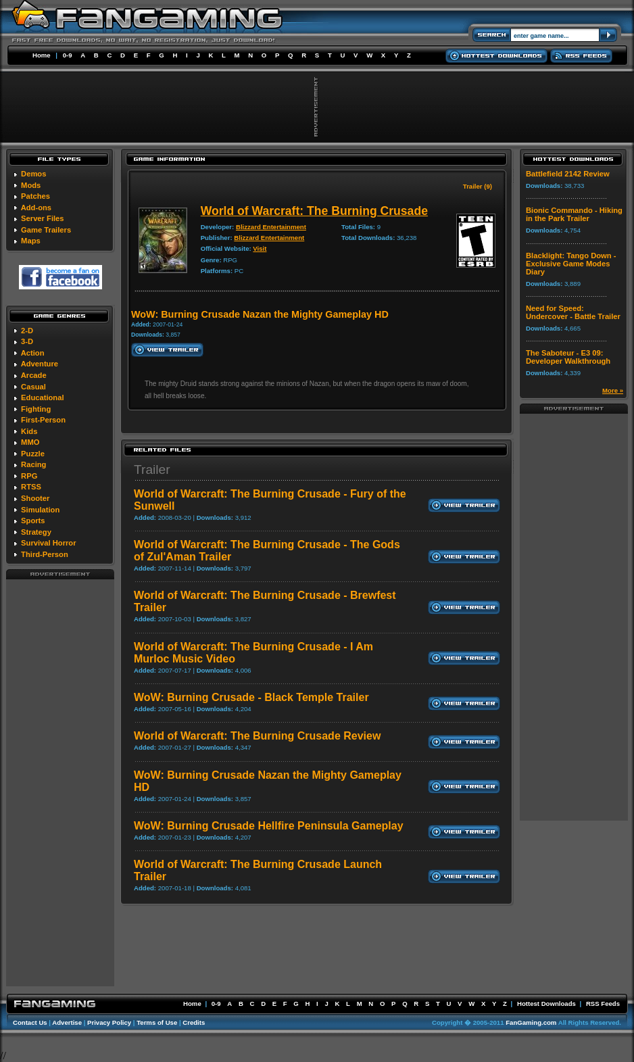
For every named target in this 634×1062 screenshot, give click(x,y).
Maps (31, 241)
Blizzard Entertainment (271, 227)
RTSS (31, 487)
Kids (29, 431)
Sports (33, 520)
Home (41, 55)
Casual (33, 387)
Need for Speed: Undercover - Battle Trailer (573, 312)
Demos (33, 174)
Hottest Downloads (546, 1003)
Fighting (36, 409)
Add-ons (36, 207)
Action (33, 353)
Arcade (34, 375)
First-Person (43, 420)
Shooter (35, 498)
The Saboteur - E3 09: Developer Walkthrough (568, 357)
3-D (27, 341)
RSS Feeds (603, 1003)
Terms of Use (157, 1022)
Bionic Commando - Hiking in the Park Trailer (574, 214)
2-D (27, 331)
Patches (35, 196)
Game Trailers (46, 230)
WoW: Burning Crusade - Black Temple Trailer (251, 697)
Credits (193, 1022)
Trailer (152, 469)
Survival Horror (48, 543)
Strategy (36, 532)
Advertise (67, 1022)
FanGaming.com (531, 1022)
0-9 (67, 55)
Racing (33, 464)
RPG (29, 476)
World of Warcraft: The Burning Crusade (314, 211)
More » (612, 390)
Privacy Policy (109, 1022)
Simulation (40, 510)
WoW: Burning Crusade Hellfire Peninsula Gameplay (269, 825)
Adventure (39, 364)
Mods (31, 185)
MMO (30, 442)
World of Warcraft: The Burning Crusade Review (257, 736)
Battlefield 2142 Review (568, 174)
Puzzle (33, 454)
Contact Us (30, 1022)
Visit (259, 248)
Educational (42, 397)
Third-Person (44, 554)
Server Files (42, 218)
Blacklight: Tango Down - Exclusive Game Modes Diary (571, 263)
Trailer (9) (477, 186)
